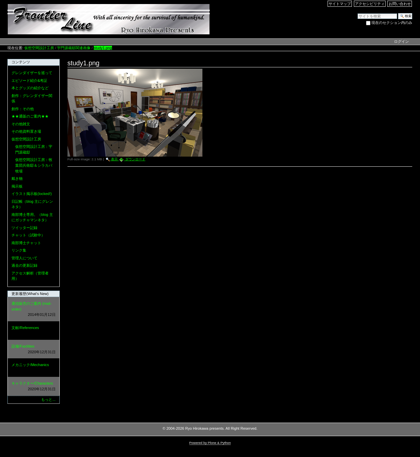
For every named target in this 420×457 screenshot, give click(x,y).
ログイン (401, 41)
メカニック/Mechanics (33, 368)
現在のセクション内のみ (391, 23)
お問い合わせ (400, 4)
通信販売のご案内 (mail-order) (33, 309)
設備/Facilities (33, 349)
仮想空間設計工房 (39, 48)
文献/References (33, 331)
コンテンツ (20, 62)
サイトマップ (340, 4)
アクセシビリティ (370, 4)
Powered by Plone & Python (210, 443)
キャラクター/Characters (33, 386)
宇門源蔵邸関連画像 (73, 48)
